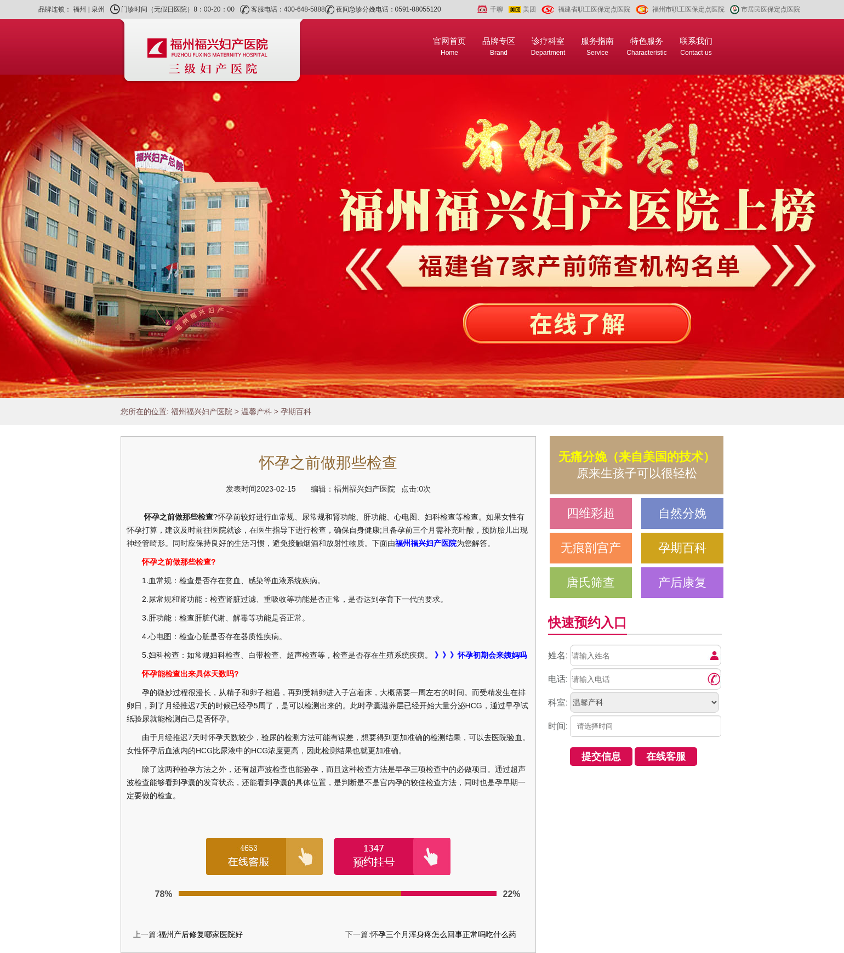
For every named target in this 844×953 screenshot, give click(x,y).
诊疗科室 (548, 46)
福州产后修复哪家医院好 (200, 934)
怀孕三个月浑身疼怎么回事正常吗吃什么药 (443, 934)
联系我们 (696, 46)
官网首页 (449, 46)
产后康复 (682, 582)
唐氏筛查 (591, 582)
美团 (529, 9)
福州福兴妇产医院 (201, 411)
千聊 (496, 9)
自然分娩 (682, 513)
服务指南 (597, 46)
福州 (79, 9)
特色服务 (646, 46)
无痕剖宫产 (591, 548)
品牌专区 (498, 46)
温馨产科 (256, 411)
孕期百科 (296, 411)
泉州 (98, 9)
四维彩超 (591, 513)
